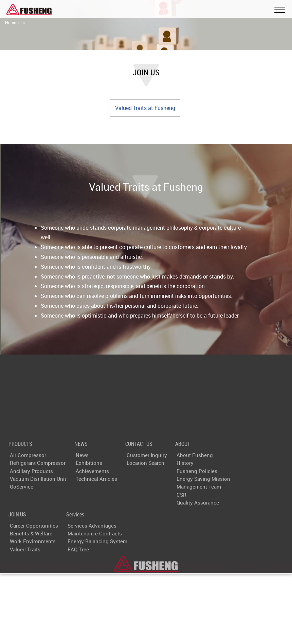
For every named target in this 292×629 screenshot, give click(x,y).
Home (10, 22)
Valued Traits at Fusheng (145, 108)
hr (23, 22)
